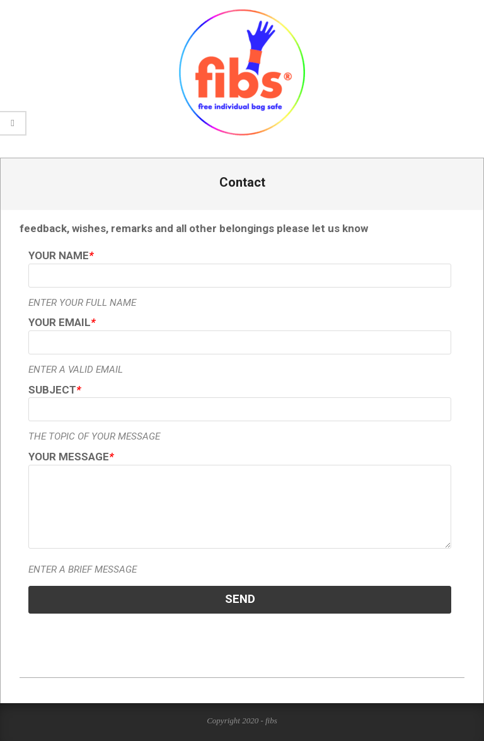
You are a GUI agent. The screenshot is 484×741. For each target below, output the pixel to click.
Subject (54, 389)
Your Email (61, 322)
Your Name (60, 255)
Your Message (70, 456)
